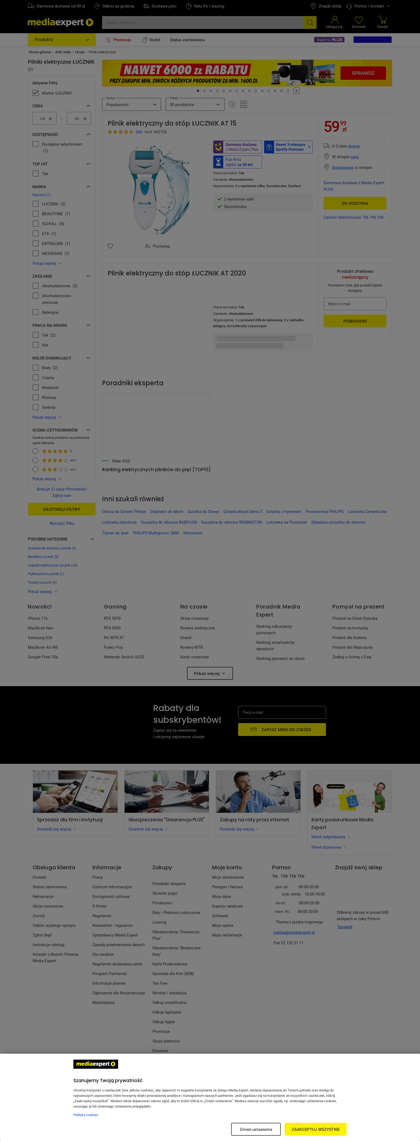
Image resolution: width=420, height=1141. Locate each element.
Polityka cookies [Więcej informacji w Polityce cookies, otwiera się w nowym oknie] (85, 1114)
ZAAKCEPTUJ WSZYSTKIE (316, 1129)
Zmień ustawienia (256, 1129)
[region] (210, 1097)
